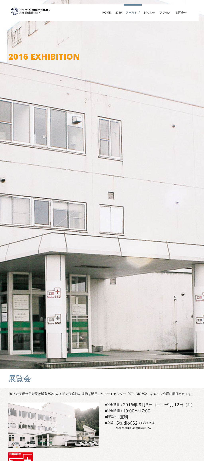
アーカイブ (133, 12)
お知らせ (151, 12)
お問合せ (182, 12)
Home (107, 12)
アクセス (167, 12)
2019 (118, 12)
